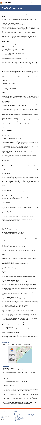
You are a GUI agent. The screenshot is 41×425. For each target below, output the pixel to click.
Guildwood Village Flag (18, 417)
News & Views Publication (19, 418)
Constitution (16, 416)
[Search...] (37, 3)
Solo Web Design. (30, 415)
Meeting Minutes (17, 414)
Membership (16, 413)
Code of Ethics (17, 415)
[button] (6, 3)
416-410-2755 (3, 417)
